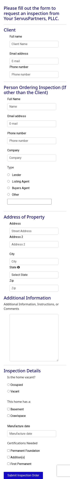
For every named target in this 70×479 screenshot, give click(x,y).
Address (15, 223)
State (13, 267)
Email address (19, 53)
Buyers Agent (20, 188)
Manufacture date (18, 426)
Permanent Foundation (25, 451)
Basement (17, 409)
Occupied (16, 385)
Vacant (14, 391)
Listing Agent (20, 181)
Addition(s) (17, 457)
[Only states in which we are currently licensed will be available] (18, 267)
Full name (16, 36)
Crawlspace (18, 416)
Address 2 (16, 237)
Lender (16, 175)
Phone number (19, 67)
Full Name (13, 99)
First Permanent (20, 464)
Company (13, 150)
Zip (12, 280)
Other (15, 194)
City (12, 254)
